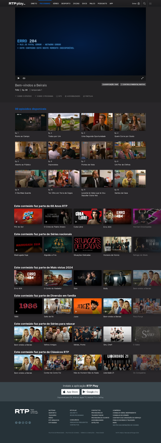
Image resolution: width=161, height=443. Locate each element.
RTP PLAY (73, 410)
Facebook (16, 422)
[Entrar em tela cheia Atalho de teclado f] (142, 78)
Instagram (23, 422)
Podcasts (102, 3)
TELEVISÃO (52, 415)
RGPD (115, 422)
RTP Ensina (53, 422)
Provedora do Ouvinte (100, 418)
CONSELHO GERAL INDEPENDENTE (124, 413)
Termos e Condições (87, 432)
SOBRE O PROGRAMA (44, 96)
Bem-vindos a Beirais (31, 85)
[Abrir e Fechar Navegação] (150, 3)
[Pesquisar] (144, 3)
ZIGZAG (76, 3)
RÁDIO (51, 418)
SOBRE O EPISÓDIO (23, 96)
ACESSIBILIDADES (72, 96)
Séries (56, 3)
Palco (92, 3)
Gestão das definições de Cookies (126, 425)
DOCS (84, 3)
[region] (80, 44)
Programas (45, 3)
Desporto (65, 3)
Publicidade (100, 432)
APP (111, 3)
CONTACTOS (96, 410)
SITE (59, 96)
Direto (34, 3)
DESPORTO (52, 413)
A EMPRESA (117, 410)
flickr (30, 422)
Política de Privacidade (56, 432)
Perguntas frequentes (79, 422)
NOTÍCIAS (52, 410)
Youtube (26, 422)
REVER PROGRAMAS (77, 415)
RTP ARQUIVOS (54, 420)
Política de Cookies (72, 432)
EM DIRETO (73, 413)
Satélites (95, 422)
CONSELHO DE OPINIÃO (121, 415)
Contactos (74, 425)
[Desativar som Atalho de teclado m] (24, 78)
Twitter (19, 422)
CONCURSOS (74, 420)
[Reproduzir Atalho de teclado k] (18, 78)
